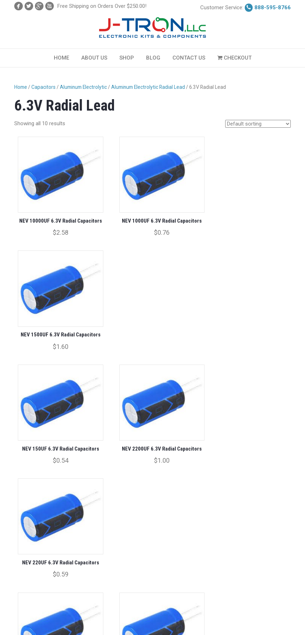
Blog (153, 58)
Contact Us (188, 58)
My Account (26, 610)
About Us (94, 58)
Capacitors (43, 87)
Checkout (234, 58)
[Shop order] (258, 124)
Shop (126, 58)
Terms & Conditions (99, 610)
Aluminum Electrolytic (83, 87)
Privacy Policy (27, 622)
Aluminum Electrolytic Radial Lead (148, 87)
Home (61, 58)
